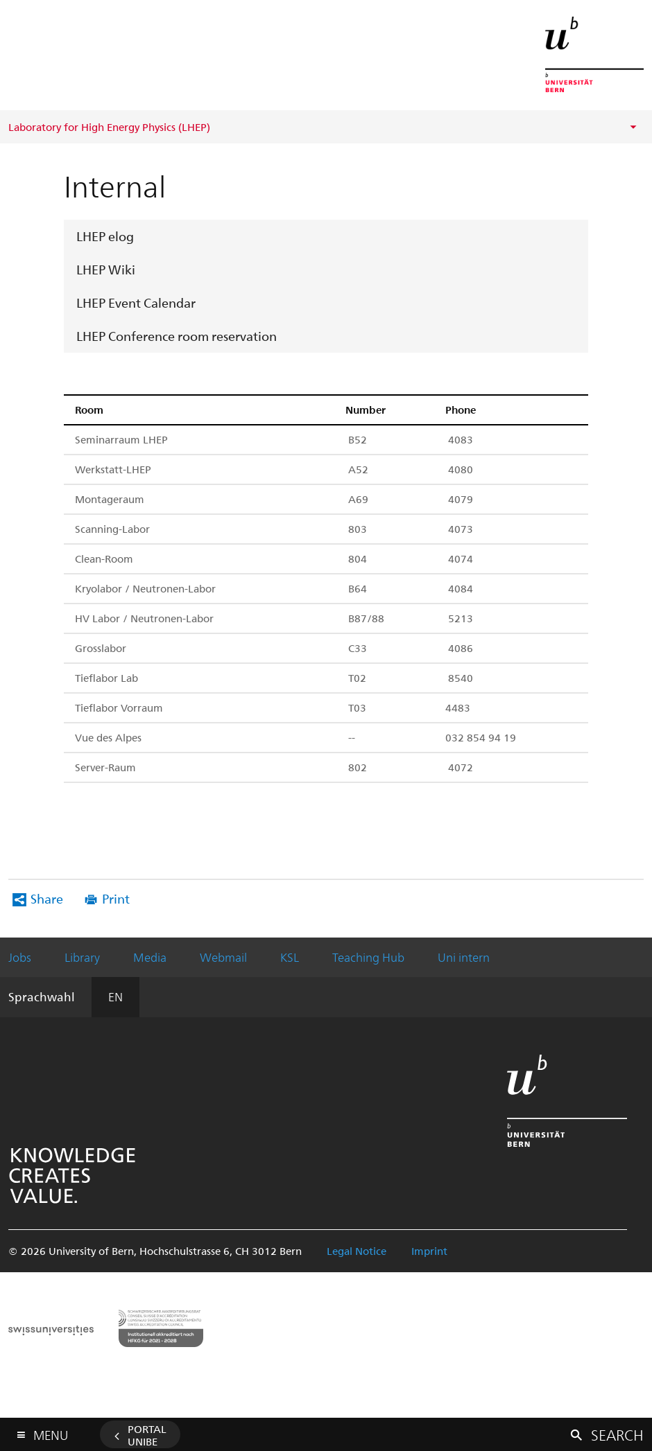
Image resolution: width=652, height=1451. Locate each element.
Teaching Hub (368, 957)
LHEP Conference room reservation (176, 335)
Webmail (223, 957)
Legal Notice (356, 1251)
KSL (289, 957)
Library (82, 957)
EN (115, 996)
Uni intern (464, 957)
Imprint (429, 1251)
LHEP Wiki (105, 269)
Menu (50, 1432)
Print (116, 898)
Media (149, 957)
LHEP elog (105, 236)
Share (47, 898)
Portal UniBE (147, 1435)
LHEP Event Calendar (136, 302)
